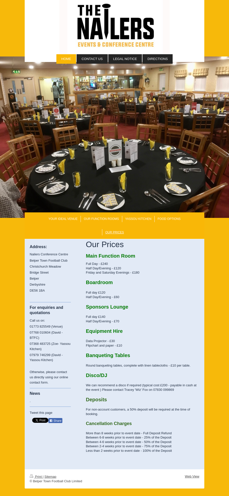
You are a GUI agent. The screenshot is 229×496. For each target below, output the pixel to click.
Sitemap (50, 477)
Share (55, 421)
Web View (192, 476)
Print (36, 477)
